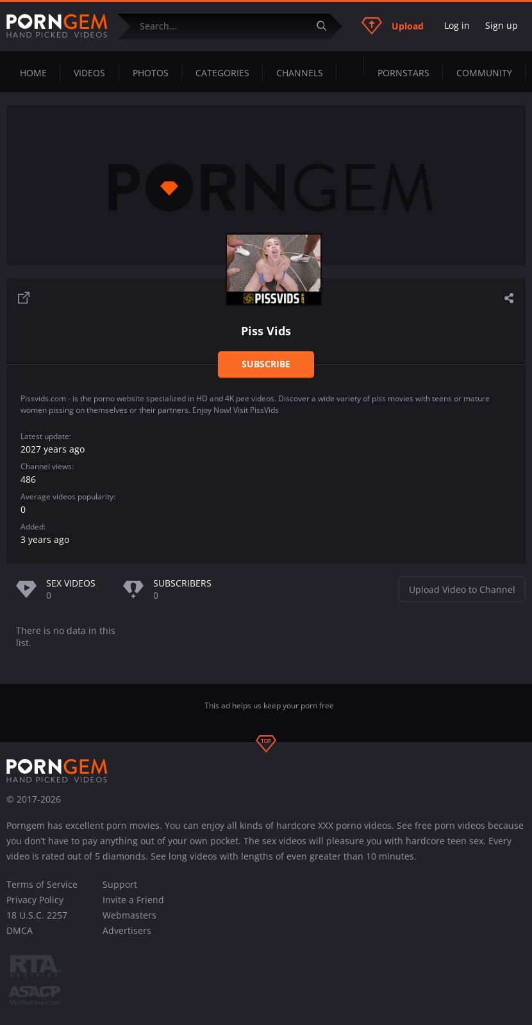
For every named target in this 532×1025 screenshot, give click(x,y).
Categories (222, 73)
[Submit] (326, 26)
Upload (393, 25)
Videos (89, 73)
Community (484, 73)
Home (33, 73)
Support (120, 884)
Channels (299, 73)
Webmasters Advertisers (129, 923)
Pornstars (403, 73)
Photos (151, 73)
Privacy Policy (34, 900)
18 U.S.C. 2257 (36, 915)
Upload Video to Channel (462, 589)
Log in (457, 25)
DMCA (19, 930)
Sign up (501, 25)
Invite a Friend (133, 900)
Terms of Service (42, 884)
